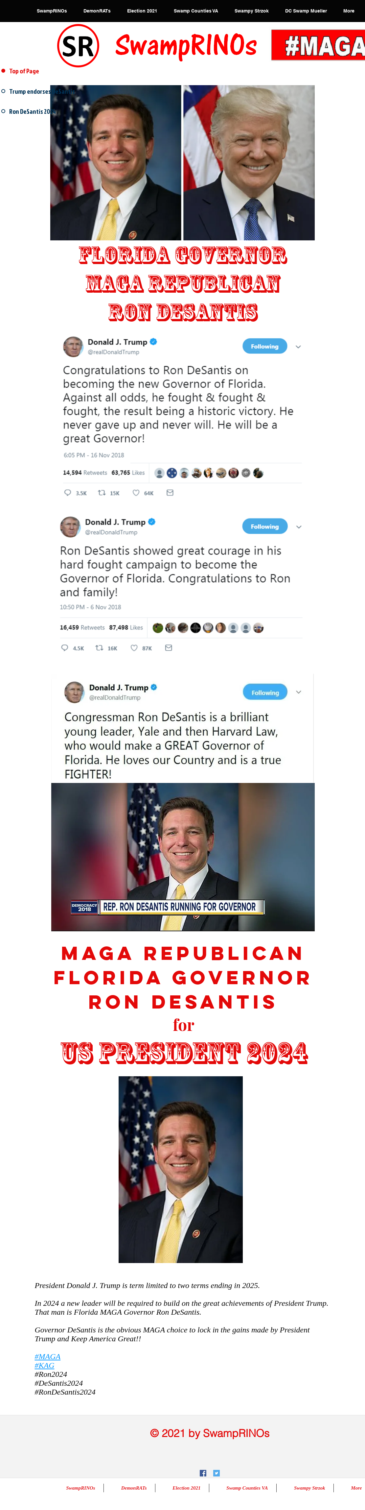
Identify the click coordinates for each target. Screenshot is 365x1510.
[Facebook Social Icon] (203, 1473)
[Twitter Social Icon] (216, 1473)
